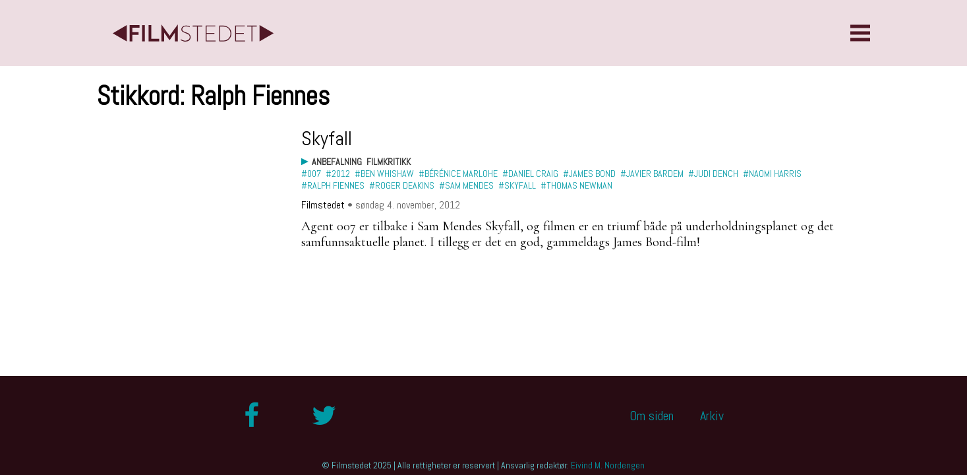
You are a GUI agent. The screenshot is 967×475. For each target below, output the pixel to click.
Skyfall (326, 138)
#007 (311, 173)
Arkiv (712, 415)
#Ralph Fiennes (333, 185)
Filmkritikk (388, 162)
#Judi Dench (713, 173)
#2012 (338, 173)
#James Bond (589, 173)
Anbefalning (337, 162)
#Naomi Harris (772, 173)
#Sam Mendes (466, 185)
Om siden (652, 415)
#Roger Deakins (401, 185)
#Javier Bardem (652, 173)
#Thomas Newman (576, 185)
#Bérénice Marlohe (458, 173)
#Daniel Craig (530, 173)
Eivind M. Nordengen (608, 465)
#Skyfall (517, 185)
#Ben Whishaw (384, 173)
